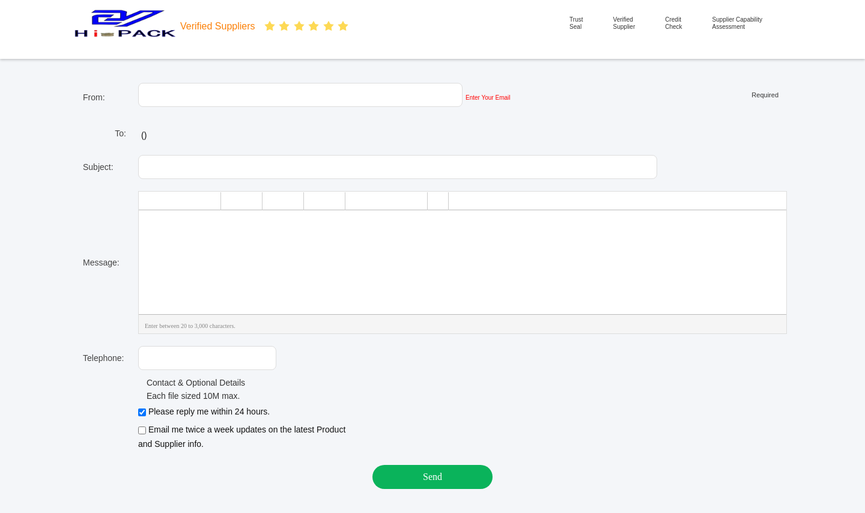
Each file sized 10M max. (189, 396)
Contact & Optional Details (191, 382)
